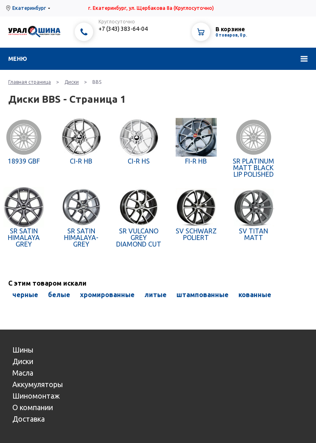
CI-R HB (81, 161)
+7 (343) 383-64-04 (123, 28)
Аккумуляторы (37, 384)
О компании (32, 407)
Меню (17, 58)
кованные (254, 294)
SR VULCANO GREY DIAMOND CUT (138, 237)
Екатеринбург (29, 8)
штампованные (202, 294)
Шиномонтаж (36, 395)
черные (25, 294)
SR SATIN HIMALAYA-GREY (81, 237)
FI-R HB (196, 161)
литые (155, 294)
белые (59, 294)
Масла (22, 372)
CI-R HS (139, 161)
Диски (71, 82)
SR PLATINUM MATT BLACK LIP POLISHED (253, 168)
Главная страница (29, 82)
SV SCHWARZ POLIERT (196, 234)
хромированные (107, 294)
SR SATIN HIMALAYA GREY (24, 237)
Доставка (28, 418)
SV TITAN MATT (253, 234)
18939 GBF (24, 161)
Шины (22, 349)
